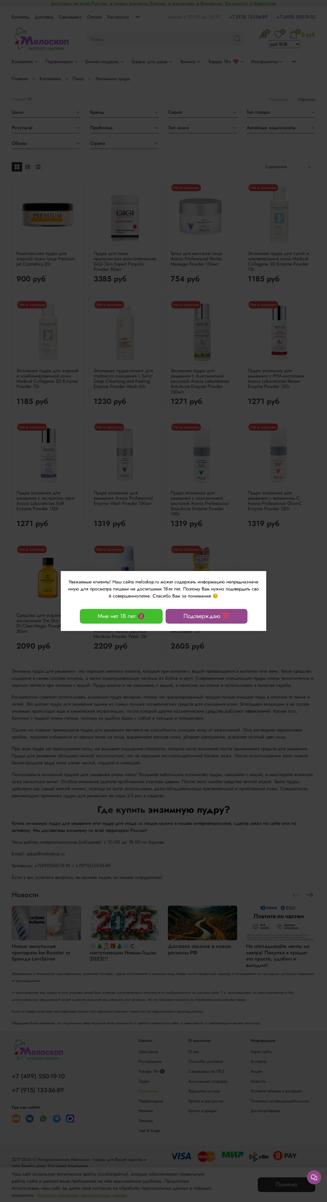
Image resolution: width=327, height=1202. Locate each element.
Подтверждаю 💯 (206, 616)
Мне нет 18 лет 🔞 (121, 616)
